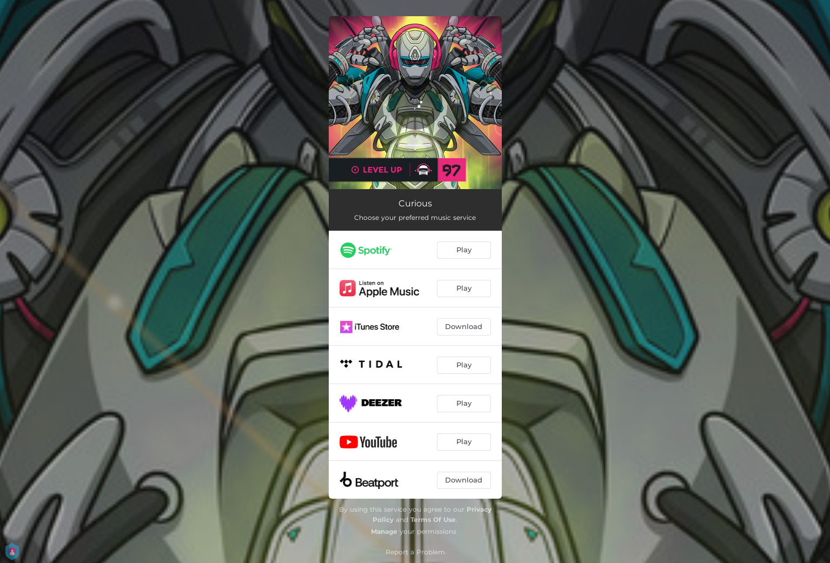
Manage (384, 531)
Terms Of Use (433, 519)
